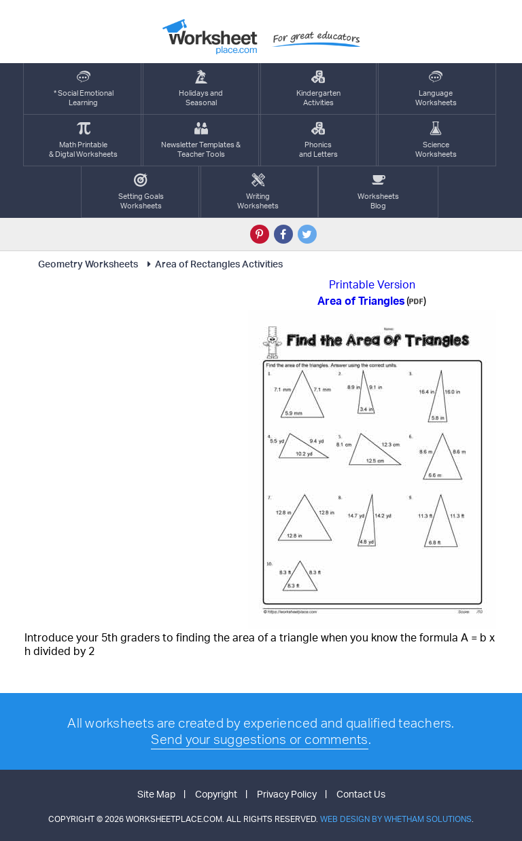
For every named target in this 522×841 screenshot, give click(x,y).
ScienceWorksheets (436, 140)
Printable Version (372, 284)
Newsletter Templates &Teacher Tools (201, 140)
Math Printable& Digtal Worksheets (83, 140)
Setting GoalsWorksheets (141, 191)
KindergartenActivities (318, 88)
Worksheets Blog (378, 191)
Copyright (216, 794)
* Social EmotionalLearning (84, 88)
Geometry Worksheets (88, 263)
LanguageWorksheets (436, 88)
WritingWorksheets (258, 191)
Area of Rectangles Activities (213, 263)
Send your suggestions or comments (259, 739)
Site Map (156, 794)
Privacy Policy (287, 794)
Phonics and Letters (318, 140)
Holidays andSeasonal (201, 88)
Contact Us (360, 794)
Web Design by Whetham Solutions (396, 819)
